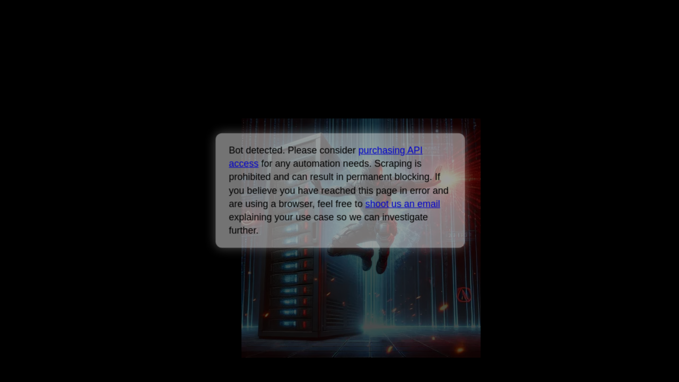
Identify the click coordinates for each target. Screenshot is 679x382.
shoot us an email (402, 203)
